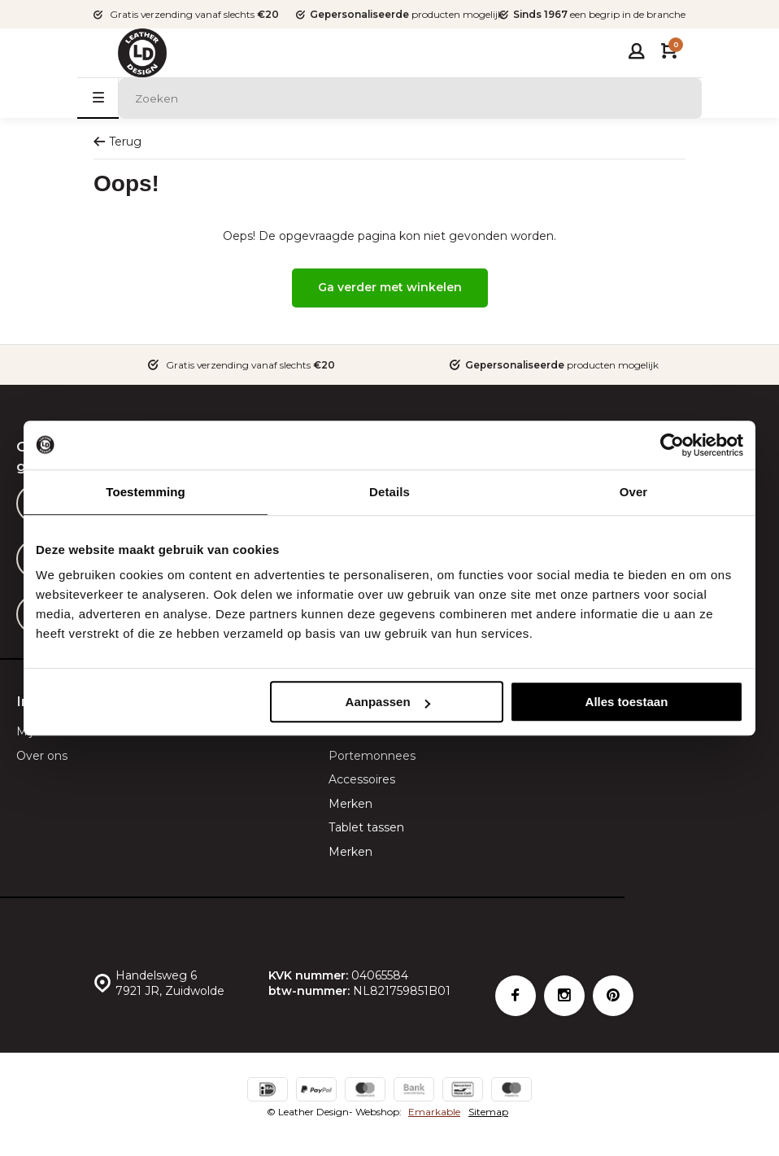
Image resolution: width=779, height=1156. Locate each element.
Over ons (41, 755)
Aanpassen (388, 702)
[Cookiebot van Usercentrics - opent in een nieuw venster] (672, 445)
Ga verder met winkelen (390, 287)
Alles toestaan (626, 702)
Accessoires (362, 779)
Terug (117, 141)
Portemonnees (372, 755)
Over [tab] (634, 492)
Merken (350, 803)
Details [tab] (389, 492)
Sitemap (488, 1112)
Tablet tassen (366, 827)
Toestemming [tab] (145, 492)
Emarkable (434, 1112)
